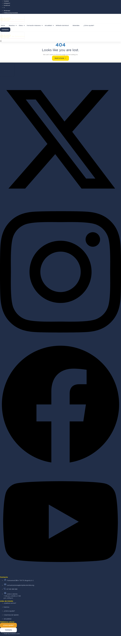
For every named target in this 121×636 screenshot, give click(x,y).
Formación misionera (35, 25)
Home (3, 25)
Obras (22, 25)
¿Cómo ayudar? (89, 25)
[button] (1, 41)
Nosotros (13, 25)
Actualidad (50, 25)
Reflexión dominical (62, 25)
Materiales (76, 25)
